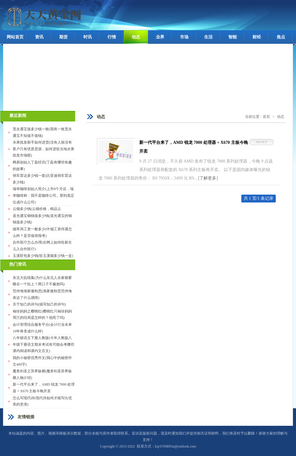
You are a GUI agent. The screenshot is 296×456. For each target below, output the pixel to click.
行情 (112, 37)
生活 (208, 37)
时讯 (87, 37)
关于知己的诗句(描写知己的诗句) (39, 304)
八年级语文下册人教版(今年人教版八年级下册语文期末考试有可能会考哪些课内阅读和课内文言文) (43, 344)
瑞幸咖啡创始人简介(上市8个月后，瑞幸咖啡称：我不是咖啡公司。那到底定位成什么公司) (43, 195)
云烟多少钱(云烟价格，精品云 (37, 209)
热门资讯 (17, 264)
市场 (184, 37)
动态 (136, 37)
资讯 (39, 37)
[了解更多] (208, 178)
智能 (232, 37)
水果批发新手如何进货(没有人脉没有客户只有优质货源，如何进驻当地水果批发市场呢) (43, 148)
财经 (257, 37)
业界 (160, 37)
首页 (266, 117)
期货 (63, 37)
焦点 (281, 37)
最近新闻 (17, 115)
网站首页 (15, 37)
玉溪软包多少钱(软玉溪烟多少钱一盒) (43, 256)
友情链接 (26, 417)
